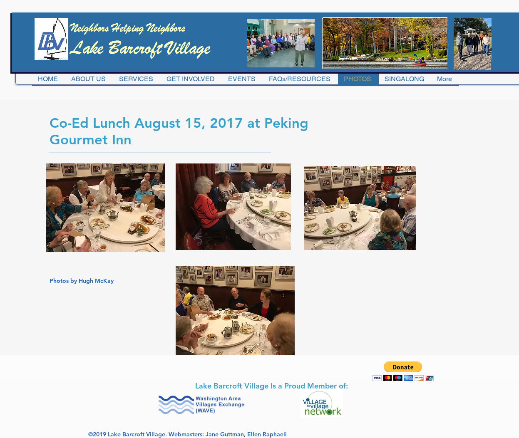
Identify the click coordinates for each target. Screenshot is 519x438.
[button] (403, 371)
